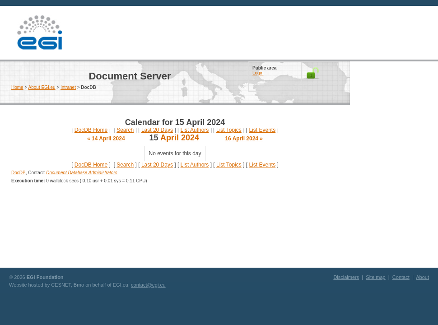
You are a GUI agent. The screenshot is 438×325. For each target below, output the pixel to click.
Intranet (68, 87)
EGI (39, 33)
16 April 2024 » (244, 138)
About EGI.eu (42, 87)
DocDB (18, 172)
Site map (375, 277)
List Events (262, 130)
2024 (190, 137)
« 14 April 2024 (106, 138)
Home (17, 87)
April (169, 137)
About (422, 277)
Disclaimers (346, 277)
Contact (401, 277)
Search (125, 130)
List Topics (229, 130)
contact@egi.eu (148, 285)
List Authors (195, 130)
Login (257, 72)
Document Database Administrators (81, 172)
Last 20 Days (157, 130)
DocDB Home (91, 130)
